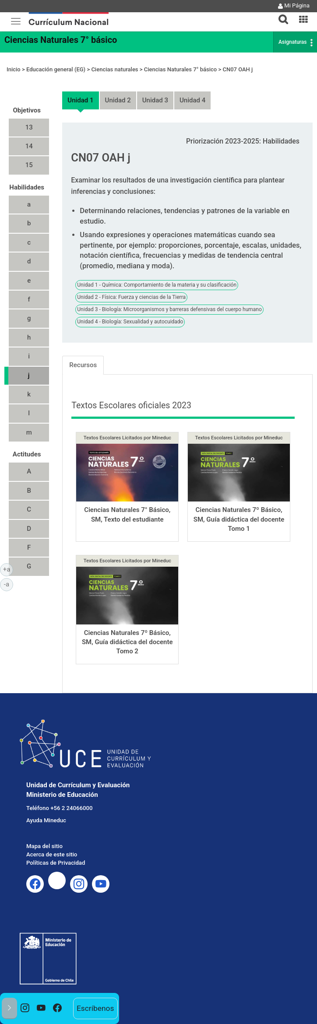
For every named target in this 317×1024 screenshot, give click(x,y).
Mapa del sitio (44, 846)
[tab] (279, 14)
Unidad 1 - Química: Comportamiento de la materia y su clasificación (156, 285)
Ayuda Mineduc (46, 820)
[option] (25, 1008)
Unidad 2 (118, 100)
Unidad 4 (192, 100)
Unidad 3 (155, 100)
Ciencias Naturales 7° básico (60, 40)
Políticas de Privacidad (55, 862)
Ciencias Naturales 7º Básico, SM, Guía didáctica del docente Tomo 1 (239, 519)
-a (8, 583)
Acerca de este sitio (51, 854)
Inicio (14, 69)
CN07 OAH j (237, 69)
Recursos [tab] (83, 365)
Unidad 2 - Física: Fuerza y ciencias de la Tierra (131, 297)
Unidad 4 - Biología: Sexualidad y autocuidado (130, 322)
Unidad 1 (80, 100)
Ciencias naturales (114, 69)
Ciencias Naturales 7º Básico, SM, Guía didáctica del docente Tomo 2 (127, 642)
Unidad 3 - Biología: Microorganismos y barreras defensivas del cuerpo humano (169, 309)
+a (8, 569)
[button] (279, 14)
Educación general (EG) (55, 69)
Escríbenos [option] (95, 1008)
